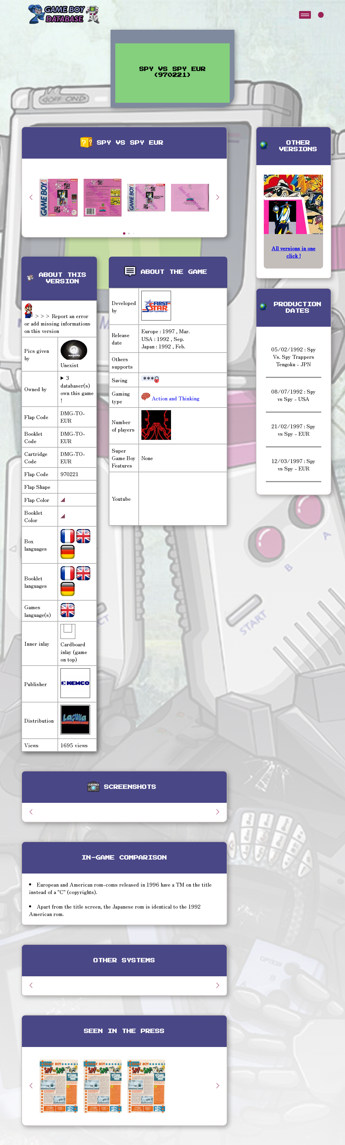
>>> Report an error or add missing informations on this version (57, 323)
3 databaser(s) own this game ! (77, 389)
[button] (218, 197)
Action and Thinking (174, 398)
